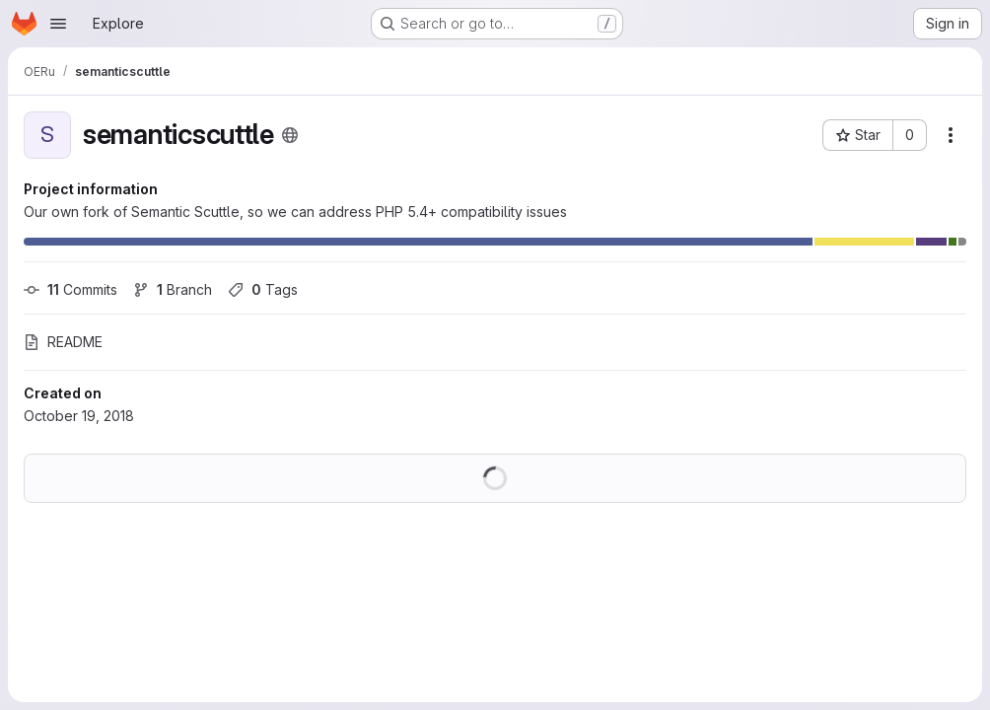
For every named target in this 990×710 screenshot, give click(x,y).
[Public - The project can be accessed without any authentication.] (290, 135)
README (63, 341)
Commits (70, 289)
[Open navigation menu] (58, 23)
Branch (172, 289)
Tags (263, 289)
